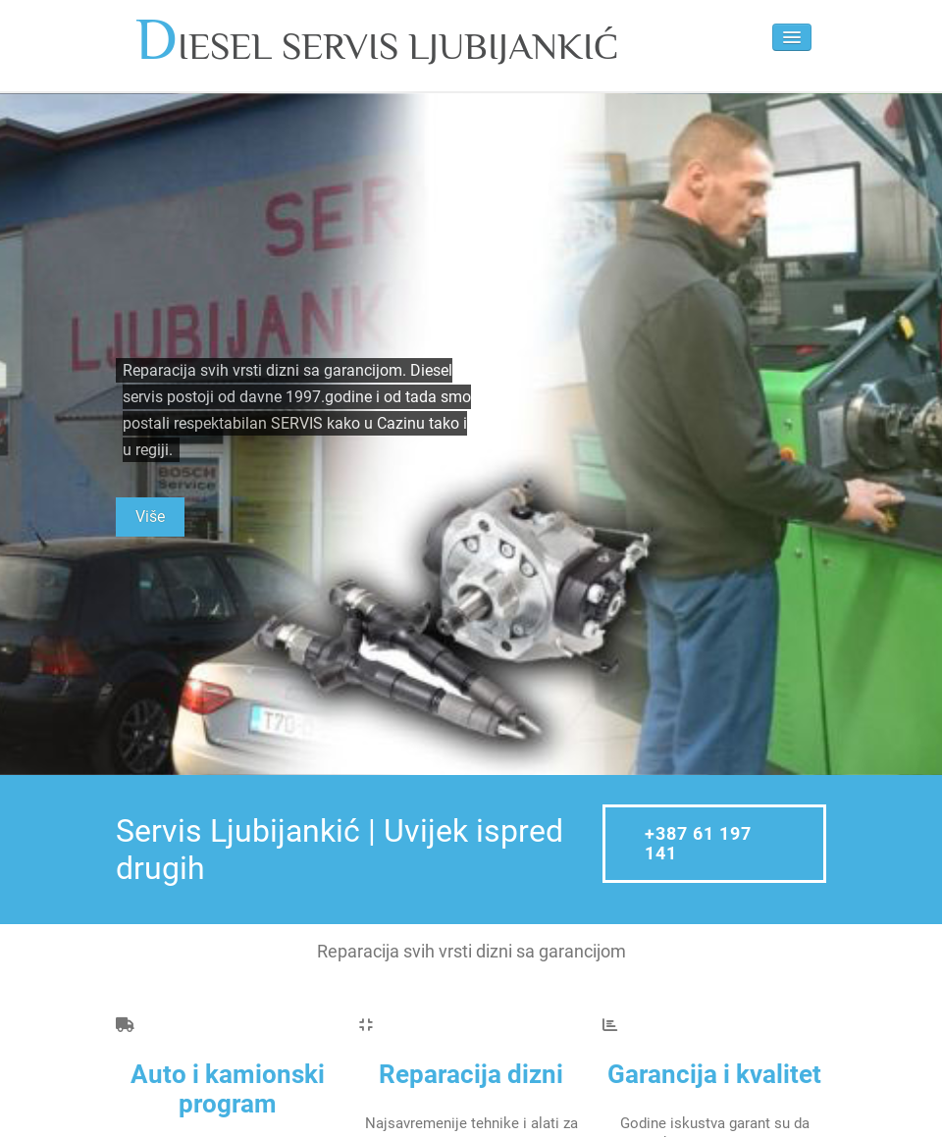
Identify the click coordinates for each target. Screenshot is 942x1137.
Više (150, 516)
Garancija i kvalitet (714, 1074)
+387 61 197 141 (698, 843)
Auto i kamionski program (228, 1088)
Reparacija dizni (471, 1074)
